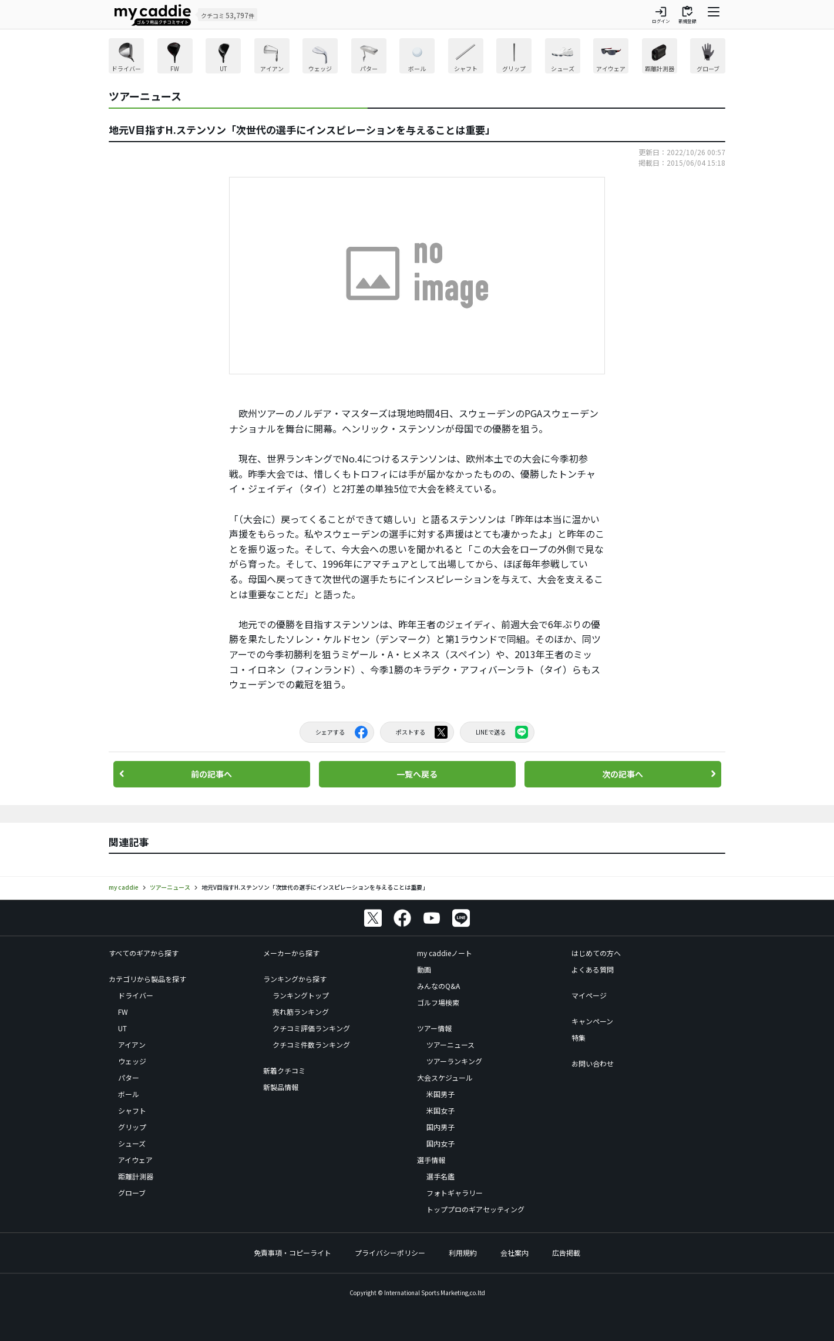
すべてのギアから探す (144, 953)
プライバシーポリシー (390, 1253)
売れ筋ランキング (301, 1012)
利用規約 (463, 1253)
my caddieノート (444, 953)
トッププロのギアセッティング (475, 1209)
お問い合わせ (592, 1063)
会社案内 (514, 1253)
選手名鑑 (440, 1176)
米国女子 (440, 1110)
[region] (417, 57)
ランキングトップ (301, 995)
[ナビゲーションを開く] (713, 14)
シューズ (132, 1143)
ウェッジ (132, 1061)
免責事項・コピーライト (292, 1253)
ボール (128, 1094)
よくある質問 (592, 969)
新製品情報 (280, 1087)
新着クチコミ (284, 1070)
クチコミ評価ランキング (311, 1028)
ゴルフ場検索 (438, 1002)
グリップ (132, 1127)
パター (128, 1077)
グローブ (132, 1193)
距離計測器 (135, 1176)
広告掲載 (566, 1253)
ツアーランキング (454, 1061)
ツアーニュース (450, 1045)
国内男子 (440, 1127)
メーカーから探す (291, 953)
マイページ (589, 995)
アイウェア (135, 1160)
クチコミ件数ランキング (311, 1045)
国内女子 (440, 1143)
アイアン (132, 1045)
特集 (578, 1037)
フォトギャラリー (454, 1193)
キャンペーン (592, 1021)
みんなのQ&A (438, 986)
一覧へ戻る (417, 774)
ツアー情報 (434, 1028)
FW (123, 1012)
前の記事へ (211, 774)
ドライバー (135, 995)
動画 (424, 969)
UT (122, 1028)
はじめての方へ (596, 953)
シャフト (132, 1110)
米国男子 (440, 1094)
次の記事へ (622, 774)
